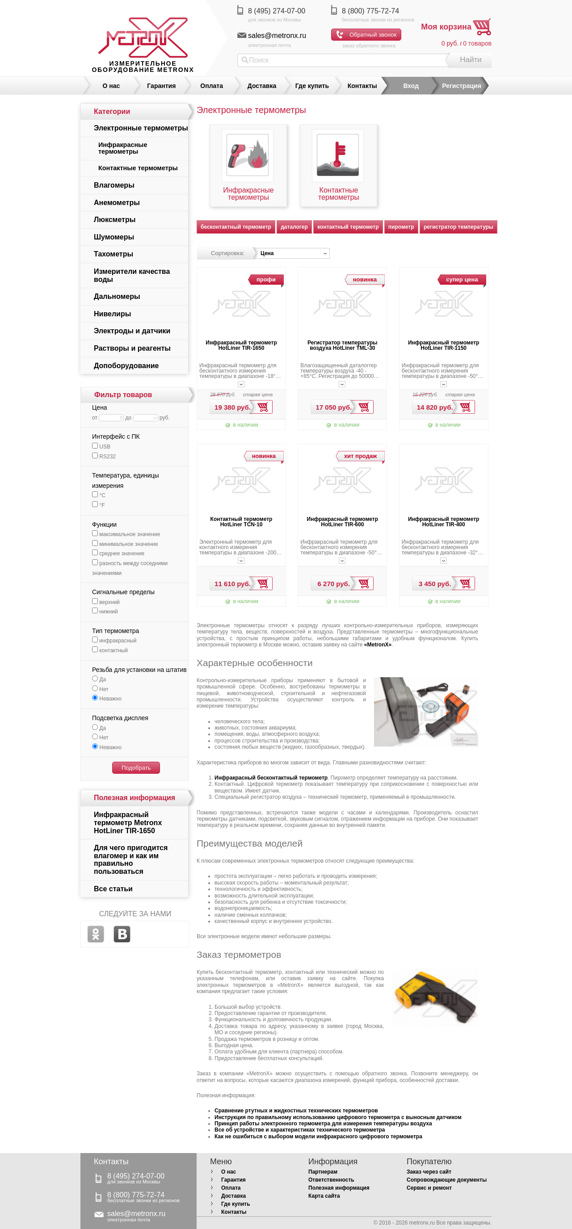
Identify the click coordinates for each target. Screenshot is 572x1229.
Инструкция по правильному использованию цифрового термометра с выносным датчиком (338, 1117)
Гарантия (161, 85)
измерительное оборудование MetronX (143, 66)
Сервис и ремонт (429, 1188)
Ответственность (331, 1180)
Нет (100, 689)
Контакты (362, 85)
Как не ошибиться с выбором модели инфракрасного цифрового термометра (318, 1136)
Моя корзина (446, 26)
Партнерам (322, 1172)
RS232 (104, 456)
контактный (110, 650)
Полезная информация (339, 1188)
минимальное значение (125, 544)
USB (101, 447)
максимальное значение (126, 534)
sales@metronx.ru (277, 35)
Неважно (107, 699)
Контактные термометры (338, 194)
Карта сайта (324, 1196)
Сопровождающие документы (447, 1180)
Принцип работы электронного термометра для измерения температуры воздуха (323, 1123)
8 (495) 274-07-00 (276, 11)
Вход (411, 85)
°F (98, 505)
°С (98, 495)
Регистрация (461, 85)
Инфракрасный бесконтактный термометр (271, 778)
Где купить (312, 85)
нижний (105, 611)
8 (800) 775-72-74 (370, 11)
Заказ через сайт (429, 1172)
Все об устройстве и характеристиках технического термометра (299, 1130)
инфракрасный (114, 641)
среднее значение (118, 553)
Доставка (262, 85)
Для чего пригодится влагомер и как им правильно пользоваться (131, 859)
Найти (471, 59)
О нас (111, 85)
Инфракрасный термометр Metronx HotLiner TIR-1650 (128, 822)
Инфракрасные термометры (248, 194)
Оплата (211, 85)
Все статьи (113, 889)
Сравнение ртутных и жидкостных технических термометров (296, 1110)
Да (99, 679)
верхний (106, 602)
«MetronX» (377, 645)
